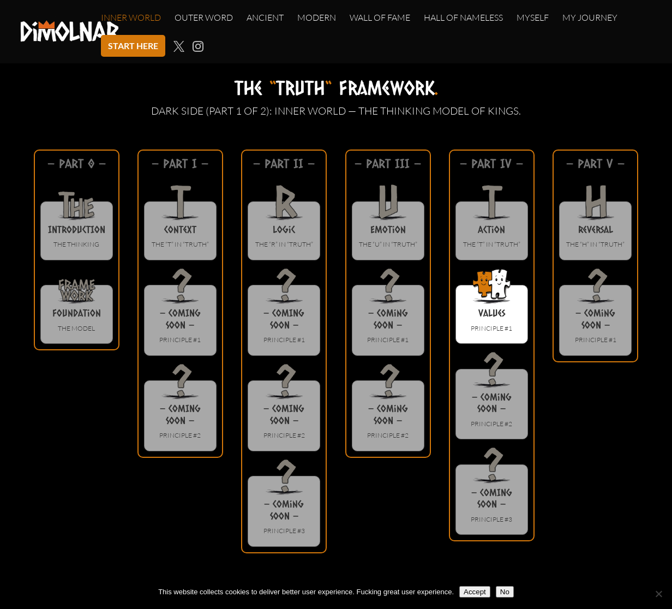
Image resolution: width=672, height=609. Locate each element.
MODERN (316, 18)
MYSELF (533, 18)
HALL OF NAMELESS (463, 18)
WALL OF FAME (380, 18)
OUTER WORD (204, 18)
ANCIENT (265, 18)
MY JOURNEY (589, 18)
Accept (475, 592)
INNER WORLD (131, 18)
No (504, 592)
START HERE (133, 45)
